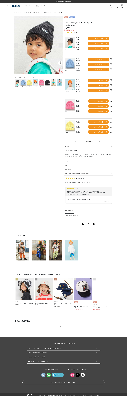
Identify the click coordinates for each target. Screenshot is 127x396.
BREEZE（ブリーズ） (22, 12)
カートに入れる (100, 38)
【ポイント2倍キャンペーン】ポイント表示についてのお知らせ (44, 348)
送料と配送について (69, 210)
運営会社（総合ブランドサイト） (76, 395)
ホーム (15, 12)
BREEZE (66, 19)
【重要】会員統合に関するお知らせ (37, 352)
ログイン (79, 182)
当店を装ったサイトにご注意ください (38, 361)
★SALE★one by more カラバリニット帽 (54, 12)
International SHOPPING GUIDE (36, 357)
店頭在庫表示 (89, 142)
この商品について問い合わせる (72, 215)
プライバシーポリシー (41, 395)
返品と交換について (69, 213)
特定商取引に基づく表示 (52, 395)
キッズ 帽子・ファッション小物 (33, 12)
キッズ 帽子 (42, 12)
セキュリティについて (64, 395)
